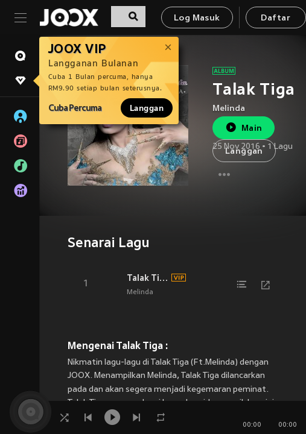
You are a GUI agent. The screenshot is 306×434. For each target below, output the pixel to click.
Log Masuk (197, 18)
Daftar (275, 18)
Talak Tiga (147, 278)
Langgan (147, 108)
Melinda (228, 108)
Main (243, 127)
